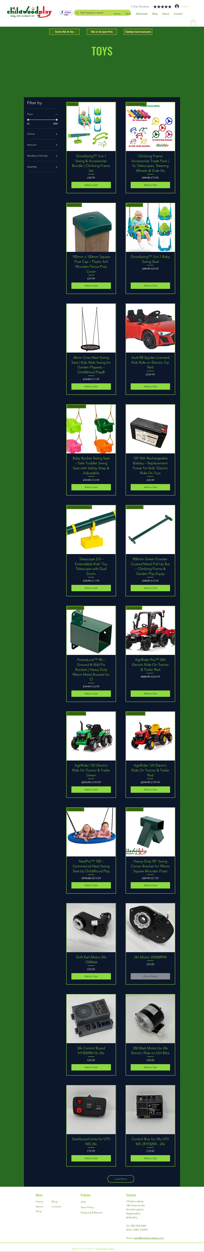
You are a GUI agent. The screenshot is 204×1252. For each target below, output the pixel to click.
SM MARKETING (105, 1248)
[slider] (28, 120)
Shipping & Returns (91, 1212)
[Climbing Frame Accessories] (138, 32)
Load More (121, 1178)
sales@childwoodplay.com (149, 1237)
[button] (193, 23)
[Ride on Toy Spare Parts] (102, 32)
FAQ (83, 1201)
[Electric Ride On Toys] (64, 32)
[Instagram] (199, 1247)
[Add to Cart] (91, 185)
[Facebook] (199, 1240)
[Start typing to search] (102, 13)
